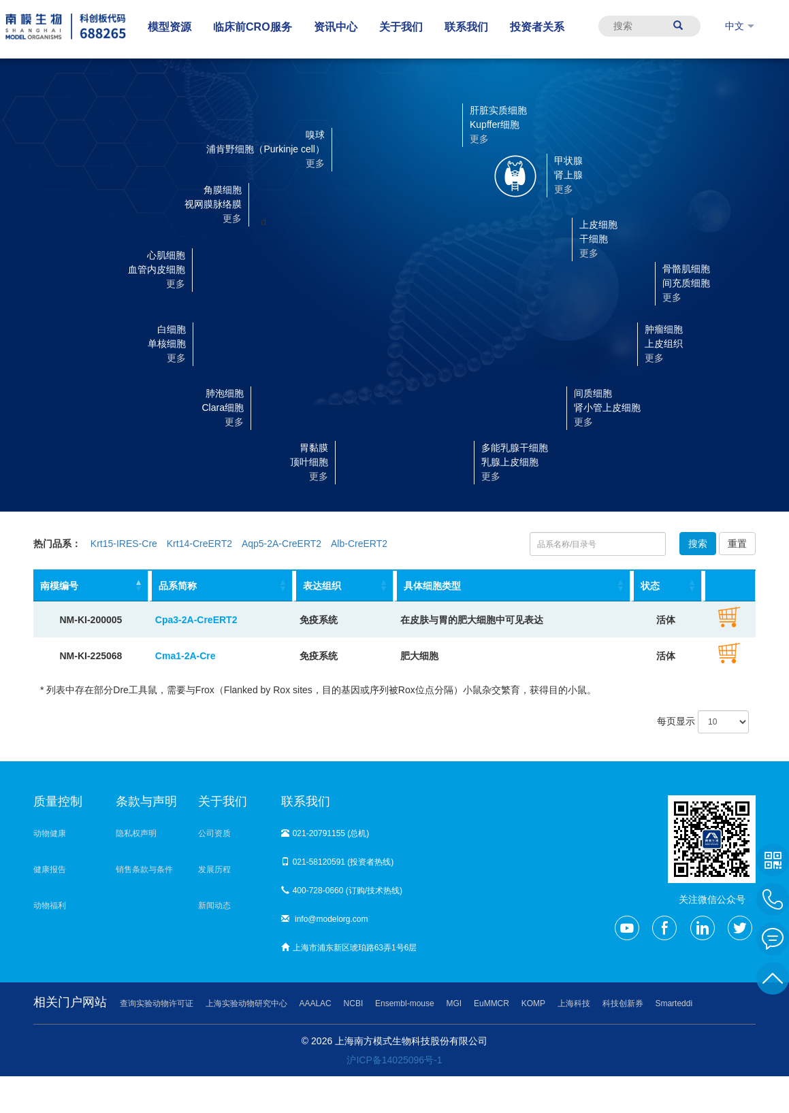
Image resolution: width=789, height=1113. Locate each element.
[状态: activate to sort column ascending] (666, 586)
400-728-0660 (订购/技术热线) (341, 890)
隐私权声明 (136, 833)
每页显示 (703, 721)
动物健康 (49, 833)
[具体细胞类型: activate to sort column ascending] (511, 586)
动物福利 (49, 905)
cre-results (33, 470)
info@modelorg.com (324, 919)
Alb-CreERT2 (359, 543)
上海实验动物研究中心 (246, 1003)
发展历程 (214, 869)
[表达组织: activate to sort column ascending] (343, 586)
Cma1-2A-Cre (185, 655)
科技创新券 (622, 1003)
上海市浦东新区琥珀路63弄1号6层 (349, 947)
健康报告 (49, 869)
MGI (454, 1003)
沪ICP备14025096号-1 (394, 1059)
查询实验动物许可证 (156, 1003)
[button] (368, 461)
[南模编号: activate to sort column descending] (90, 586)
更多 (318, 476)
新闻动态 (214, 905)
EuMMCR (491, 1003)
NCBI (354, 1003)
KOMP (533, 1003)
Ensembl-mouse (404, 1003)
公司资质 (214, 833)
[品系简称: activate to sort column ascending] (220, 586)
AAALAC (315, 1003)
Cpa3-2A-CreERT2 (196, 619)
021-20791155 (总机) (325, 833)
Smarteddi (673, 1003)
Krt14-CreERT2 (199, 543)
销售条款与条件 (144, 869)
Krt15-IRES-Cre (124, 543)
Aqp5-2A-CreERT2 (281, 543)
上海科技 (574, 1003)
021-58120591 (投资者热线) (337, 862)
